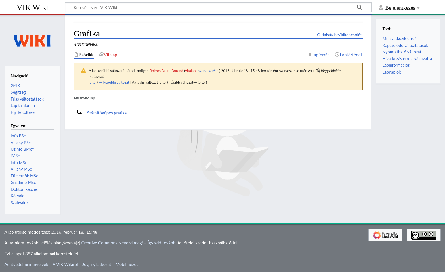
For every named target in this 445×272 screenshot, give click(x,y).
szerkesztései (208, 70)
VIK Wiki (32, 7)
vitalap (190, 70)
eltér (92, 82)
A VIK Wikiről (65, 264)
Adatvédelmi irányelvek (26, 264)
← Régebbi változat (113, 82)
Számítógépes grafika (107, 112)
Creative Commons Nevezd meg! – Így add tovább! (129, 242)
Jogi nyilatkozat (96, 264)
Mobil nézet (127, 264)
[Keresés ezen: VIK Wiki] (218, 7)
